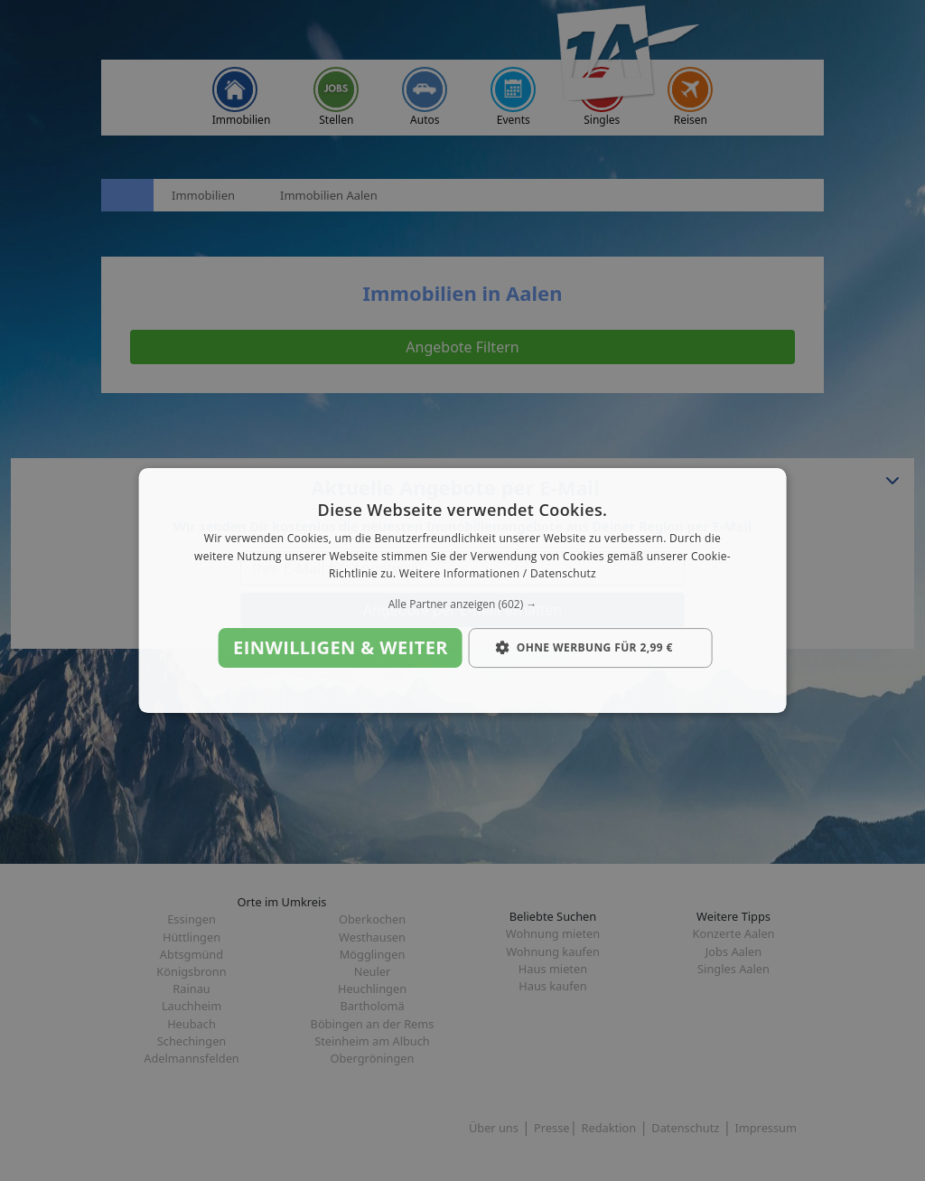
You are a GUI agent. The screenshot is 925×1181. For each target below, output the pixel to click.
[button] (463, 604)
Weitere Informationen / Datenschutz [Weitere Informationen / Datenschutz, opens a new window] (497, 574)
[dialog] (463, 591)
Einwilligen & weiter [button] (340, 647)
